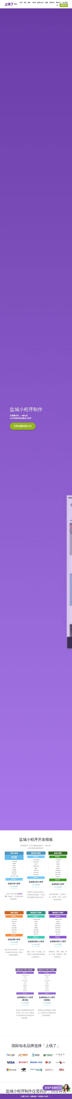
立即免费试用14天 (23, 426)
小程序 (34, 2)
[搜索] (57, 5)
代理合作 (51, 2)
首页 (21, 2)
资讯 (25, 2)
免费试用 (64, 5)
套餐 (46, 2)
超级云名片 (40, 2)
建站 (29, 2)
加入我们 (65, 2)
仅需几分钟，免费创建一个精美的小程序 (36, 1096)
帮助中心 (58, 2)
